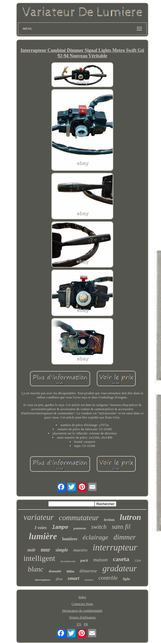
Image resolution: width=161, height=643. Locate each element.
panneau (80, 528)
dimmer (125, 537)
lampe (60, 527)
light (126, 579)
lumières (69, 539)
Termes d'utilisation (82, 617)
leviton (109, 520)
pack (84, 560)
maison (100, 559)
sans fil (121, 526)
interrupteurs (43, 579)
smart (73, 578)
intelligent (39, 558)
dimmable (55, 571)
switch (99, 527)
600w (70, 571)
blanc (36, 569)
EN (79, 624)
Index (82, 597)
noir (31, 550)
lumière (43, 536)
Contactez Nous (82, 604)
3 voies (40, 527)
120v (137, 560)
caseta (121, 559)
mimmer (89, 579)
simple (62, 550)
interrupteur (115, 547)
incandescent (68, 561)
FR (86, 624)
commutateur (79, 517)
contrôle (108, 577)
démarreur (88, 571)
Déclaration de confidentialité (82, 610)
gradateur (119, 568)
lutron (130, 517)
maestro (80, 550)
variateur (38, 517)
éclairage (95, 537)
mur (45, 550)
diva (59, 579)
